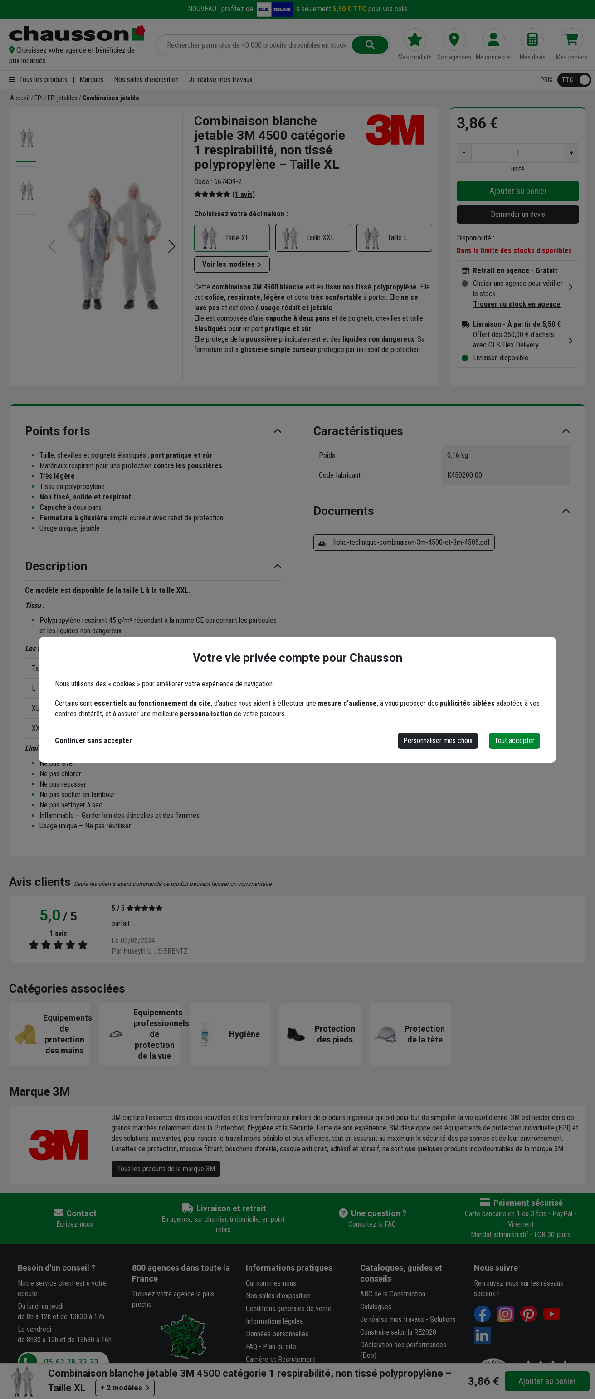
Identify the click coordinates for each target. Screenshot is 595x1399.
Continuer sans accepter (93, 740)
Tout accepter (514, 740)
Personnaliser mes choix (438, 740)
